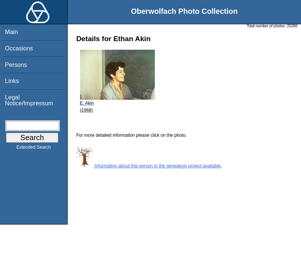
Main (11, 32)
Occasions (19, 48)
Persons (16, 65)
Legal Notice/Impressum (29, 100)
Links (12, 81)
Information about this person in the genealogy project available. (149, 165)
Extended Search (33, 148)
